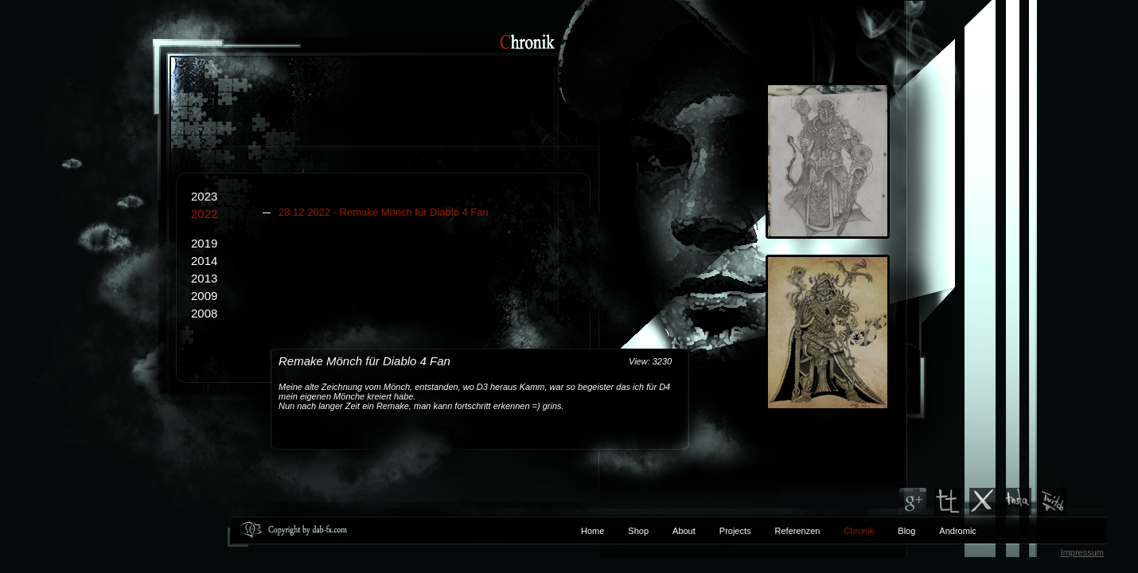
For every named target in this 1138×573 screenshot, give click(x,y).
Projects (735, 531)
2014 (204, 260)
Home (592, 531)
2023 (204, 196)
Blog (906, 531)
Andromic (957, 531)
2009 (204, 295)
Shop (638, 531)
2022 (390, 213)
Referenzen (785, 531)
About (684, 531)
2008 (204, 313)
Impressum (1082, 552)
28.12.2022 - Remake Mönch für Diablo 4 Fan (384, 212)
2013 (204, 278)
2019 (204, 243)
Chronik (859, 531)
